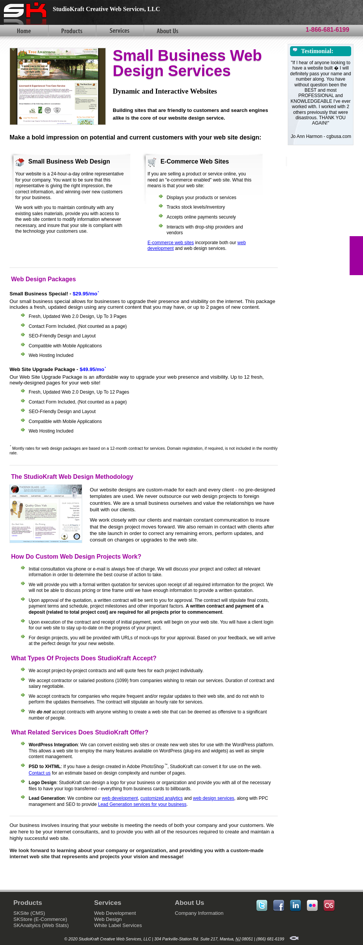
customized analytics (162, 798)
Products (72, 30)
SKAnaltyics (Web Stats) (41, 925)
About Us (167, 30)
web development (120, 798)
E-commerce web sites (170, 242)
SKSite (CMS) (29, 913)
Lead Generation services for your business (142, 804)
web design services (213, 798)
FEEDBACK (356, 255)
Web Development (115, 913)
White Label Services (118, 925)
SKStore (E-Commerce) (40, 919)
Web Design (108, 919)
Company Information (199, 913)
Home (24, 30)
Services (119, 30)
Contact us (39, 773)
